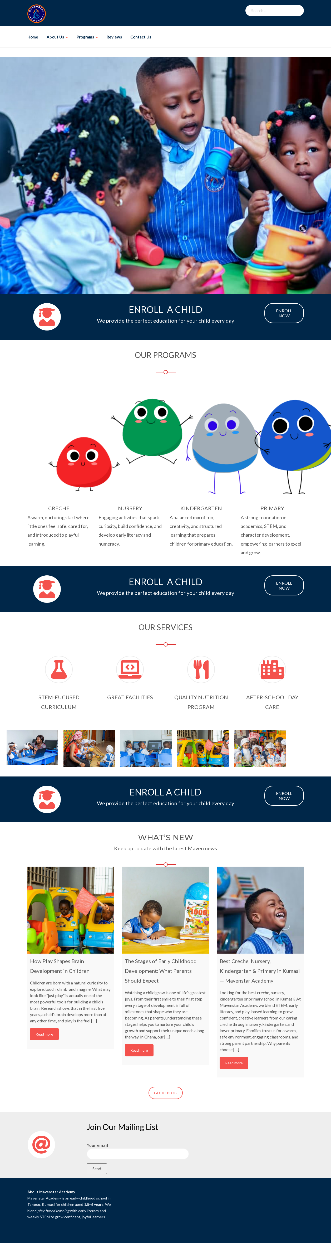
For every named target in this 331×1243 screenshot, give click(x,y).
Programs (85, 37)
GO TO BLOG (165, 1093)
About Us (55, 37)
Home (32, 37)
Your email (138, 1149)
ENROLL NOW (284, 313)
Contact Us (140, 37)
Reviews (114, 37)
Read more (44, 1034)
